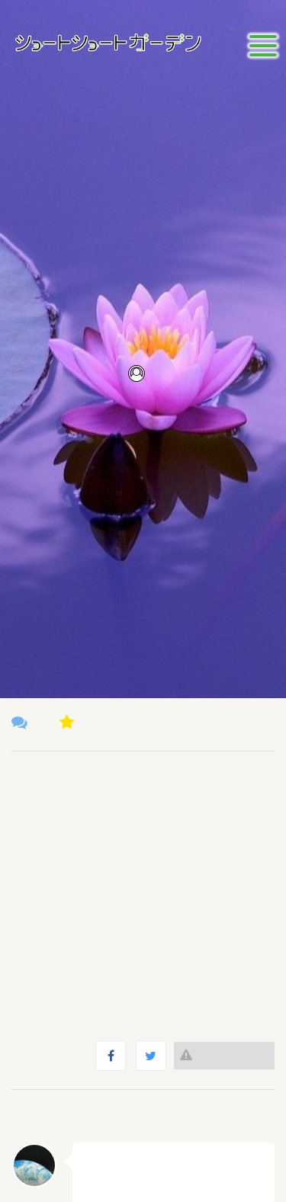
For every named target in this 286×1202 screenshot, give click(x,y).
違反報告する (224, 1055)
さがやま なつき (130, 1158)
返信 (249, 1161)
